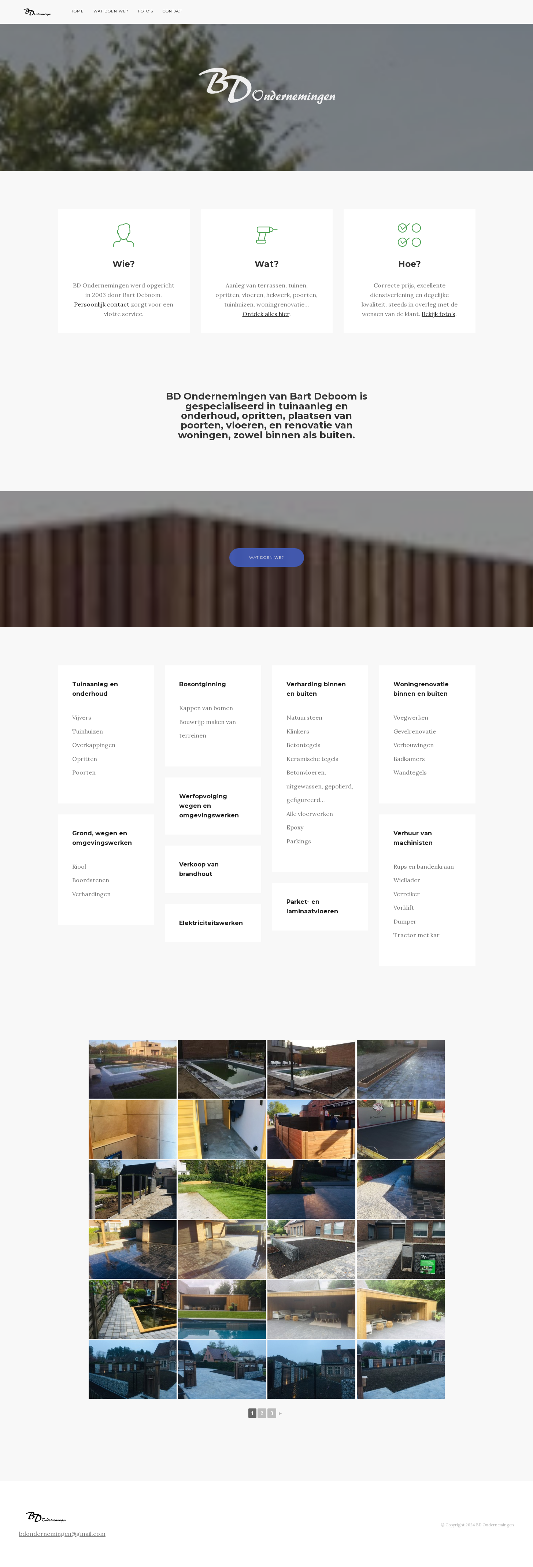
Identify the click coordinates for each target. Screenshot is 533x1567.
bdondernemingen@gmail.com (62, 1533)
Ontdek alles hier (266, 314)
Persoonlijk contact (101, 304)
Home (77, 11)
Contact (172, 11)
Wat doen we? (111, 11)
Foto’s (145, 11)
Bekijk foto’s (438, 314)
